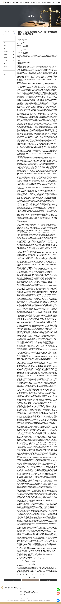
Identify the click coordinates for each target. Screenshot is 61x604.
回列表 (30, 580)
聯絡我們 (27, 598)
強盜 (5, 45)
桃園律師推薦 (22, 600)
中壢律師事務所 (47, 600)
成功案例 (27, 2)
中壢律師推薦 (40, 600)
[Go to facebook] (58, 600)
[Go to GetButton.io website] (58, 602)
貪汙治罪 (5, 63)
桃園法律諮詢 (27, 600)
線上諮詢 (38, 2)
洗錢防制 (5, 37)
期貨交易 (5, 60)
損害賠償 (5, 54)
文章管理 (33, 2)
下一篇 (48, 580)
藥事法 (5, 48)
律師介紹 (22, 2)
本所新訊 (55, 2)
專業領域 (49, 2)
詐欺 (5, 39)
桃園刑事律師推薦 (34, 600)
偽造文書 (5, 66)
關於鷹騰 (44, 2)
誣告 (5, 42)
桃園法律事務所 (10, 600)
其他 (5, 74)
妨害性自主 (6, 51)
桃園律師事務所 (16, 600)
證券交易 (5, 57)
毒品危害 (5, 71)
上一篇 (12, 580)
